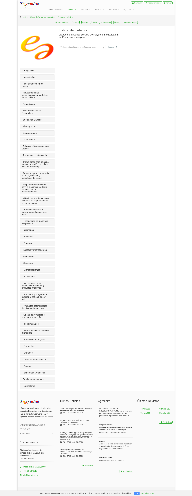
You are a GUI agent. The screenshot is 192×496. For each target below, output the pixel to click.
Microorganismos (31, 270)
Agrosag (102, 441)
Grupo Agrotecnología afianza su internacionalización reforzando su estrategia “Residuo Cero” (76, 451)
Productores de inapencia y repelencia (35, 222)
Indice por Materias (61, 22)
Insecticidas (28, 77)
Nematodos (28, 256)
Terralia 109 (145, 413)
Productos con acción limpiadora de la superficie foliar (34, 211)
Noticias (99, 9)
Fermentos (28, 346)
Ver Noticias (87, 466)
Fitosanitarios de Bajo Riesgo (33, 85)
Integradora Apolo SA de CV (109, 408)
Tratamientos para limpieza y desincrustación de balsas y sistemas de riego (35, 164)
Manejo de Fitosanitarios (32, 425)
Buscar (113, 47)
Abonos (26, 366)
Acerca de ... (26, 433)
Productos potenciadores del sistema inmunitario (34, 307)
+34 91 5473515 (28, 471)
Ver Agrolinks (126, 471)
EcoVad (70, 9)
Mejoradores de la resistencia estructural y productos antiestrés (33, 285)
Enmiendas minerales (33, 379)
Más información (148, 493)
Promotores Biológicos (33, 339)
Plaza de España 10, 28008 (33, 467)
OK (137, 493)
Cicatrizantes (28, 139)
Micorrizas (27, 263)
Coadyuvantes (29, 133)
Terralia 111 (145, 409)
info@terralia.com (29, 475)
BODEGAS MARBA (106, 458)
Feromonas (28, 230)
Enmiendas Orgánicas (33, 373)
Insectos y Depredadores (34, 250)
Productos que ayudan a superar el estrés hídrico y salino (34, 296)
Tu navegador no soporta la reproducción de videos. (144, 39)
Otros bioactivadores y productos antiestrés (33, 316)
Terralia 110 (164, 409)
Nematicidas (28, 104)
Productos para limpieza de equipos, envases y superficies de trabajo (35, 175)
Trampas (27, 243)
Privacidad (25, 429)
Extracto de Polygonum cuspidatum (42, 17)
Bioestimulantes (30, 324)
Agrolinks (128, 9)
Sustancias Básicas (32, 120)
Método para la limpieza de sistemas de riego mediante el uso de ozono (35, 200)
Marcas (84, 22)
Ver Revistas (166, 422)
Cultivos (94, 22)
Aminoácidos (28, 276)
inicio (24, 17)
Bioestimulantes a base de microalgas (35, 331)
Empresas (75, 22)
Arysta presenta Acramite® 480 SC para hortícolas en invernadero (74, 421)
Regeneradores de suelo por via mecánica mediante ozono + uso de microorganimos (34, 188)
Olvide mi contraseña (153, 3)
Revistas (113, 9)
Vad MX (84, 9)
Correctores (28, 386)
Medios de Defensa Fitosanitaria (31, 112)
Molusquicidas (29, 126)
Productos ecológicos (65, 17)
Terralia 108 (164, 413)
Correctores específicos (34, 359)
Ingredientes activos (129, 22)
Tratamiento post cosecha (34, 155)
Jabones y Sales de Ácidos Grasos (35, 147)
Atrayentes (27, 237)
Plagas (116, 22)
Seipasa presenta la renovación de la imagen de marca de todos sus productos (76, 409)
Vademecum (54, 9)
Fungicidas (28, 70)
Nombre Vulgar (105, 22)
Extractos (27, 353)
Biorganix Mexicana (106, 425)
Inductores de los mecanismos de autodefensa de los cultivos (35, 95)
